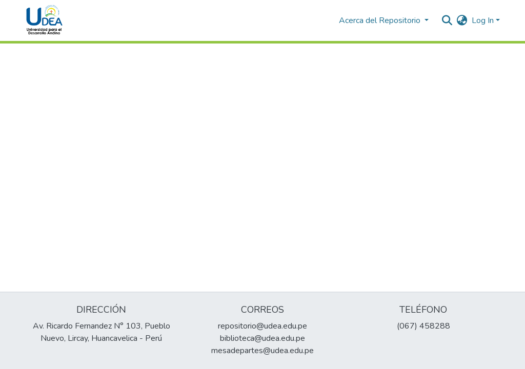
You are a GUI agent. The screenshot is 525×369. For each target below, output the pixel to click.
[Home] (44, 20)
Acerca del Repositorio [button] (380, 20)
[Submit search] (447, 20)
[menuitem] (462, 20)
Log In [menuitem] (483, 20)
